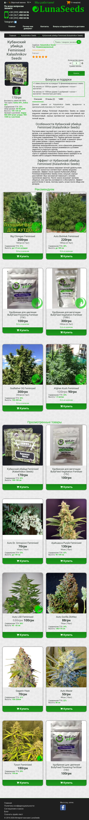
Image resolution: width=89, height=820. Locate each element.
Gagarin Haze (23, 690)
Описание (38, 99)
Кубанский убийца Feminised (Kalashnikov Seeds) (22, 470)
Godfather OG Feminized (22, 388)
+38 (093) (19, 18)
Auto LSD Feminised (22, 617)
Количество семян (75, 60)
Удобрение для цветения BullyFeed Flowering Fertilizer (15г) (22, 315)
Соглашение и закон (13, 809)
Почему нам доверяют (28, 27)
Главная (11, 26)
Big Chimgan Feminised (22, 236)
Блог (6, 811)
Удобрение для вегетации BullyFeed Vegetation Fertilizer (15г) (66, 472)
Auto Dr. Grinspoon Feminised (22, 543)
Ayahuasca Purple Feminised (66, 543)
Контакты (44, 26)
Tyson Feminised (23, 764)
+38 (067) (19, 15)
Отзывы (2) (50, 99)
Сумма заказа (75, 66)
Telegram (10, 21)
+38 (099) (19, 12)
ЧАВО (60, 99)
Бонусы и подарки (60, 26)
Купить (76, 73)
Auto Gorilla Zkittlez (66, 617)
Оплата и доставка (77, 26)
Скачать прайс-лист (13, 814)
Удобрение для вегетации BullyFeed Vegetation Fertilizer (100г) (66, 315)
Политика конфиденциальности (19, 806)
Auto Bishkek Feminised (66, 236)
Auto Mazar (66, 690)
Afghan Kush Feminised (66, 388)
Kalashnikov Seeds (28, 35)
